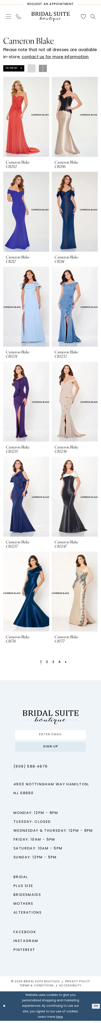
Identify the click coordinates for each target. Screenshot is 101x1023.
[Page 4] (60, 662)
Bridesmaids (27, 897)
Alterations (27, 915)
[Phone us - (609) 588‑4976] (18, 16)
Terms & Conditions (37, 988)
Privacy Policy (77, 984)
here (59, 1019)
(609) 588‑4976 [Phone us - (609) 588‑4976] (30, 769)
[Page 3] (53, 662)
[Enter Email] (50, 735)
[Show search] (93, 16)
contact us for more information (55, 57)
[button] (8, 16)
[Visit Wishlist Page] (83, 16)
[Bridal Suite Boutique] (50, 17)
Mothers (23, 906)
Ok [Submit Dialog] (95, 1008)
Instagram (25, 943)
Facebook (24, 934)
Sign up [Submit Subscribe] (51, 748)
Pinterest (24, 952)
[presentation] (26, 117)
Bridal (20, 879)
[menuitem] (8, 16)
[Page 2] (46, 662)
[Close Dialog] (4, 1008)
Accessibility (70, 988)
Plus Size (23, 888)
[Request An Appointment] (50, 3)
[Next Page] (67, 662)
